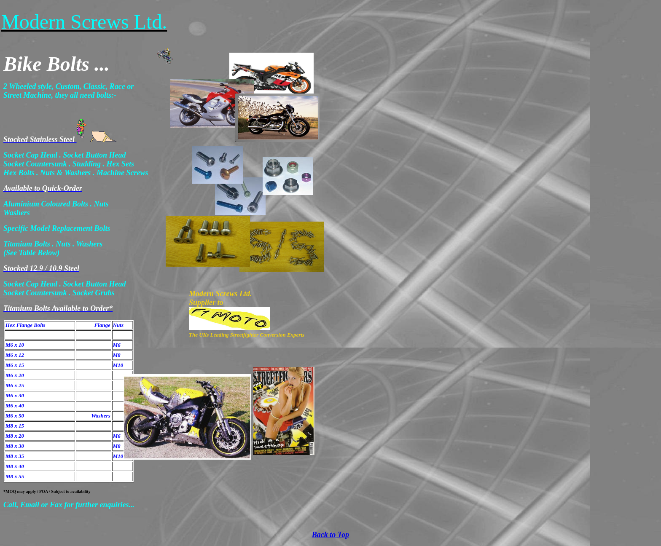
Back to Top (330, 534)
